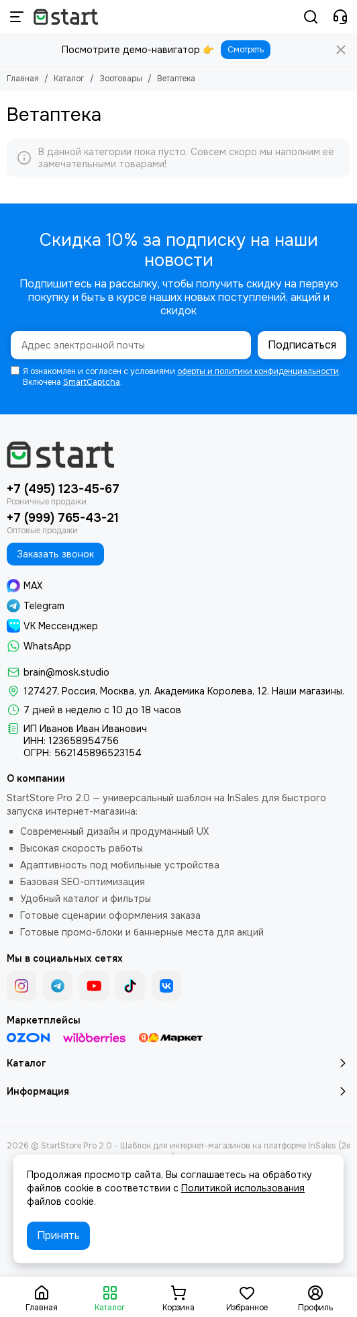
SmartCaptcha (91, 382)
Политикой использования (243, 1188)
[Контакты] (340, 17)
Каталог (69, 78)
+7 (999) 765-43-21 (63, 517)
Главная (23, 78)
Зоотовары (120, 78)
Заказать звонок (55, 554)
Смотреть (245, 49)
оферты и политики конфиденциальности (258, 371)
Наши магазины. (308, 691)
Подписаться (302, 345)
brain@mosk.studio (66, 672)
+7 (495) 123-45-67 (63, 489)
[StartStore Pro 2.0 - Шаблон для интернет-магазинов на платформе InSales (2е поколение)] (66, 17)
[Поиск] (310, 17)
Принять (58, 1235)
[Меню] (17, 17)
